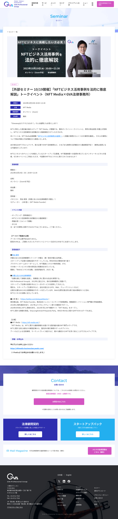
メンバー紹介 (61, 505)
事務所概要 (44, 4)
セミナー (67, 4)
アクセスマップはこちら (15, 507)
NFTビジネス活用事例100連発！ (50, 136)
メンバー (59, 4)
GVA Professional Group (17, 482)
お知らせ (60, 489)
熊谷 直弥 (15, 255)
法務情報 (78, 505)
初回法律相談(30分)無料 (105, 4)
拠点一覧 (60, 499)
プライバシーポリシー (101, 495)
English (69, 475)
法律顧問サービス (81, 489)
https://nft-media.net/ (30, 322)
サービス (52, 4)
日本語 (59, 475)
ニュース (87, 4)
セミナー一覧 (13, 32)
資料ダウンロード (100, 491)
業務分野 (78, 495)
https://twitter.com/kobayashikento (34, 299)
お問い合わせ (98, 498)
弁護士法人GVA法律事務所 (21, 275)
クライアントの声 (77, 4)
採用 (93, 4)
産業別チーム (80, 498)
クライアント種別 (81, 492)
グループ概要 (61, 496)
